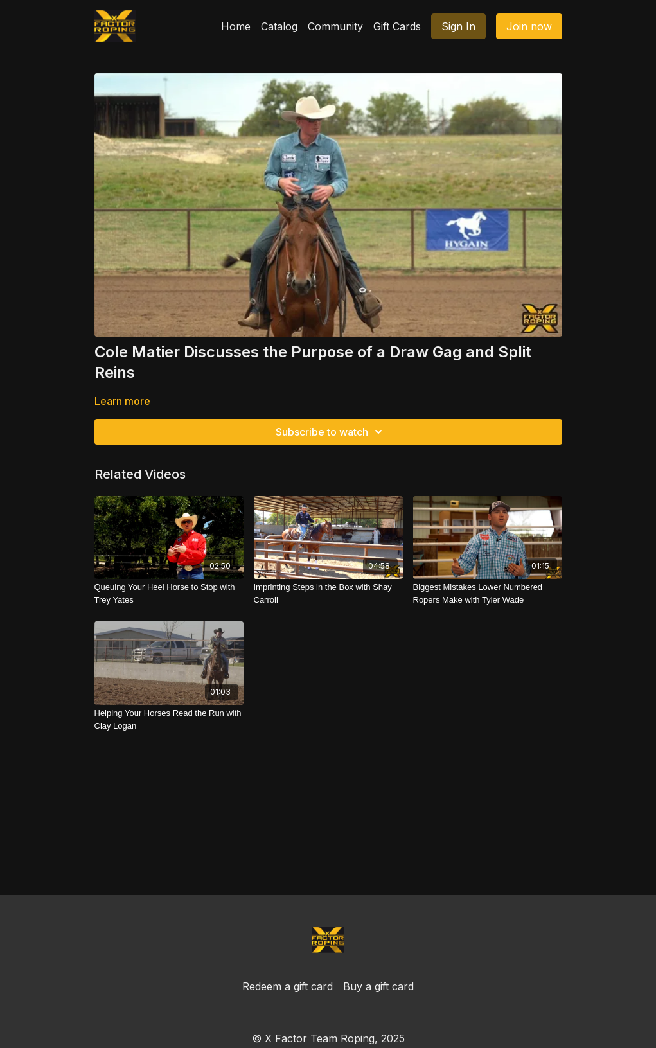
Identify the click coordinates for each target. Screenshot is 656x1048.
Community (335, 26)
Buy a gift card (378, 986)
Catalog (279, 26)
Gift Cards (397, 26)
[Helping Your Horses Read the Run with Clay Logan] (169, 719)
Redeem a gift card (287, 986)
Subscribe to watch (331, 432)
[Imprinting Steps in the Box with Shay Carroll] (328, 593)
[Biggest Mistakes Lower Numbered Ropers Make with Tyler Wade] (487, 593)
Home (236, 26)
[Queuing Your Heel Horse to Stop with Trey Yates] (169, 593)
